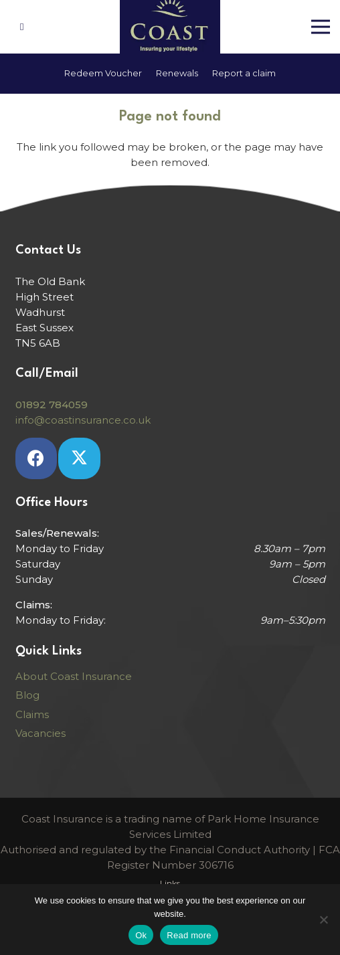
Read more (189, 935)
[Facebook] (36, 459)
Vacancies (40, 733)
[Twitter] (79, 459)
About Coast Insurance (73, 676)
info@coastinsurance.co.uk (83, 420)
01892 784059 (51, 404)
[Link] (23, 26)
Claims (32, 714)
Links (170, 883)
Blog (27, 695)
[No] (323, 919)
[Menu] (320, 27)
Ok (141, 935)
